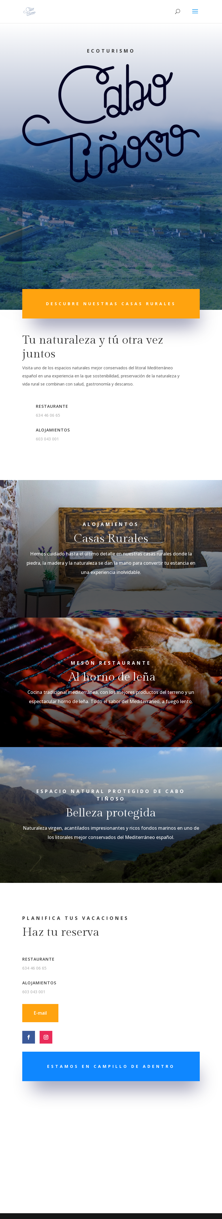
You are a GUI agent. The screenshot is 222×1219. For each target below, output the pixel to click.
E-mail (40, 1013)
